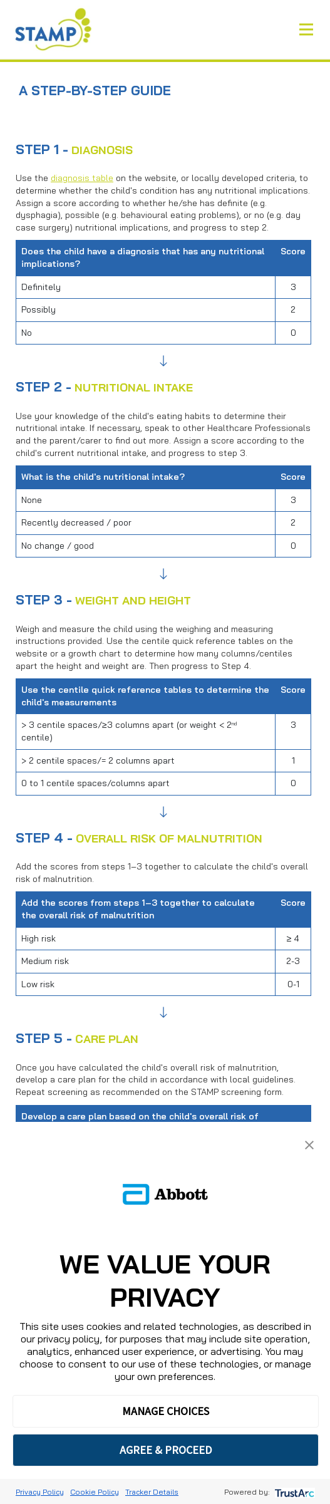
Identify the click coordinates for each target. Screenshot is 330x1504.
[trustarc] (293, 1491)
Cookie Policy (94, 1491)
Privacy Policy (40, 1491)
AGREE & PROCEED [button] (166, 1450)
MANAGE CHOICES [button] (165, 1411)
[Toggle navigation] (306, 29)
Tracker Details (151, 1491)
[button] (309, 1144)
